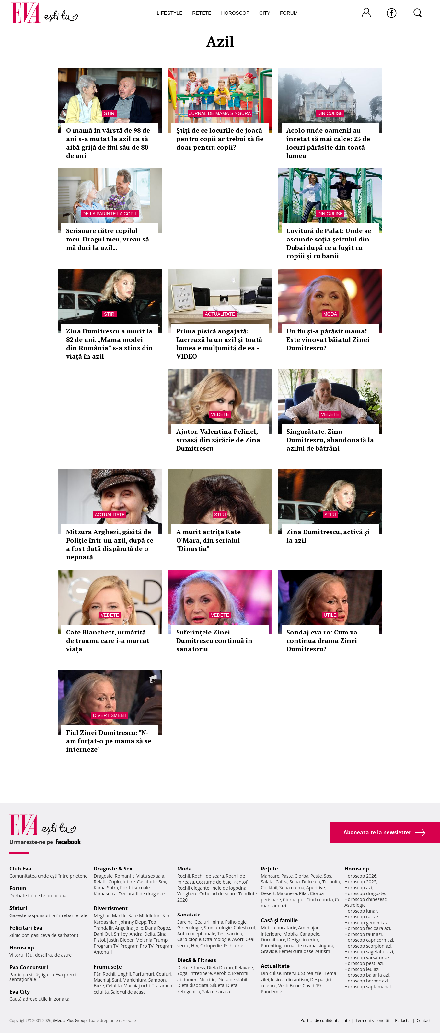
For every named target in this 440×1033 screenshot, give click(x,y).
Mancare (270, 876)
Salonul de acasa (128, 992)
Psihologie (236, 922)
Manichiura (134, 980)
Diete (182, 967)
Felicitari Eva (25, 927)
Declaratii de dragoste (142, 894)
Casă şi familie (279, 920)
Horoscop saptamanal (367, 986)
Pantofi (241, 882)
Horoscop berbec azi (366, 981)
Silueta (217, 985)
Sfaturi (18, 908)
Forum (289, 13)
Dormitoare (273, 940)
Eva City (19, 991)
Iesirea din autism (289, 979)
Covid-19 (312, 985)
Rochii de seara (208, 876)
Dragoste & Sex (113, 868)
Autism (322, 951)
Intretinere (200, 973)
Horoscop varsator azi (367, 957)
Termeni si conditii (372, 1020)
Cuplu (115, 882)
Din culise (330, 113)
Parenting (271, 945)
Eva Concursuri (28, 967)
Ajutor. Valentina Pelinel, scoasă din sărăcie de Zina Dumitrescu (218, 440)
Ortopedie (211, 945)
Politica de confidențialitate (325, 1020)
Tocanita (331, 882)
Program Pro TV (137, 946)
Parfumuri (143, 974)
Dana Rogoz (157, 928)
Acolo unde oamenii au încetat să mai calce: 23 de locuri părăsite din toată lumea (328, 143)
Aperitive (315, 887)
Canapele (309, 934)
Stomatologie (218, 928)
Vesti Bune (289, 985)
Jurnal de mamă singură (220, 113)
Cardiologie (189, 939)
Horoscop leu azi (361, 969)
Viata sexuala (150, 876)
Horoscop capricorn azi (368, 940)
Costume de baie (214, 882)
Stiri (110, 113)
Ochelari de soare (218, 894)
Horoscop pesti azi (363, 963)
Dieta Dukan (220, 967)
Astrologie (355, 905)
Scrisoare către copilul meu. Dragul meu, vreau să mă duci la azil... (107, 239)
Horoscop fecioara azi (367, 928)
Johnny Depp (132, 922)
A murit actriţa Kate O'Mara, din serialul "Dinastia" (208, 540)
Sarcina (185, 922)
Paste (287, 876)
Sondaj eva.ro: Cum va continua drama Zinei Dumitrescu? (321, 640)
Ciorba (301, 876)
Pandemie (271, 991)
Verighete (187, 894)
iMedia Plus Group (70, 1020)
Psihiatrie (233, 945)
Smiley (121, 934)
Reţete (269, 868)
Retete (201, 13)
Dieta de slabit (232, 979)
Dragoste (103, 876)
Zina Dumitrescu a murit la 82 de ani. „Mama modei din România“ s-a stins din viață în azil (109, 344)
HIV (195, 945)
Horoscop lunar (360, 911)
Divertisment (110, 715)
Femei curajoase (296, 951)
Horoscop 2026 (360, 876)
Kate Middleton (144, 916)
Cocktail (269, 887)
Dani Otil (103, 934)
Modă (330, 314)
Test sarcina (229, 933)
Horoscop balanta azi (366, 975)
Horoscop (235, 13)
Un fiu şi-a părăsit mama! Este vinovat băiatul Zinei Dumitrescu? (327, 339)
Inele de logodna (228, 888)
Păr (97, 974)
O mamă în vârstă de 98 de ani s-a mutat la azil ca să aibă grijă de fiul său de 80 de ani (108, 143)
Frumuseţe (108, 966)
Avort (237, 939)
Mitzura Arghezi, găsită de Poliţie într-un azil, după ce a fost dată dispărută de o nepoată (109, 544)
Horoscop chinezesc (365, 899)
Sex (162, 882)
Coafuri (163, 974)
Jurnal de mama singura (308, 945)
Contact (424, 1020)
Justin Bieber (120, 940)
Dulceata (311, 882)
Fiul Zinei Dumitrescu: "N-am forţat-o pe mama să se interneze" (108, 741)
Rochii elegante (193, 888)
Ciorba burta (320, 899)
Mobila (291, 934)
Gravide (269, 951)
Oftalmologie (216, 939)
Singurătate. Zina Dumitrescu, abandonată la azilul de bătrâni (330, 440)
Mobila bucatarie (278, 928)
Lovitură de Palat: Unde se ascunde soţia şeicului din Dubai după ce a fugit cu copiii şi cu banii (328, 243)
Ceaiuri (202, 922)
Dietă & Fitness (196, 960)
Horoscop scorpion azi (367, 946)
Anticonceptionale (196, 933)
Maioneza (287, 893)
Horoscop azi (358, 887)
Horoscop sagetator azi (368, 952)
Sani (116, 980)
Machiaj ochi (136, 985)
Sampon (157, 980)
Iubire (128, 882)
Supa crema (291, 887)
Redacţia (403, 1020)
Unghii (124, 974)
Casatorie (147, 882)
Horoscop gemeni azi (366, 922)
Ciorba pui (294, 899)
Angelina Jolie (129, 928)
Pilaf (303, 893)
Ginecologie (189, 928)
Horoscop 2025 (360, 882)
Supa (294, 882)
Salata (267, 882)
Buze (99, 985)
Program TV (106, 946)
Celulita (114, 985)
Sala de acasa (216, 991)
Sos (327, 876)
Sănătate (189, 914)
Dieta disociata (192, 985)
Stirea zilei (311, 973)
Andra (136, 934)
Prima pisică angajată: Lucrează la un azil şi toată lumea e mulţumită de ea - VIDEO (219, 344)
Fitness (197, 967)
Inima (217, 922)
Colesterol (244, 928)
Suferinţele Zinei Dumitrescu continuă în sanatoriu (214, 640)
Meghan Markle (110, 916)
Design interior (302, 940)
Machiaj (102, 980)
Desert (268, 893)
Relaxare (244, 967)
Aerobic (222, 973)
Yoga (182, 973)
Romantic (125, 876)
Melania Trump (151, 940)
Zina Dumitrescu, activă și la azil (327, 536)
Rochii (109, 974)
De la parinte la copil (109, 213)
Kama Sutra (106, 887)
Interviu (291, 973)
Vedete (220, 414)
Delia (149, 934)
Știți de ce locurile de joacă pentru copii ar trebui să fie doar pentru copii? (219, 139)
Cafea (281, 882)
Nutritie (207, 979)
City (264, 13)
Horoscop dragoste (364, 893)
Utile (330, 615)
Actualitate (220, 314)
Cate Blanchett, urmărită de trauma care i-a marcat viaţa (107, 640)
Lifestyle (169, 13)
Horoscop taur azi (363, 934)
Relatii (100, 882)
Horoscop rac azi (362, 917)
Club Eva (20, 868)
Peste (316, 876)
